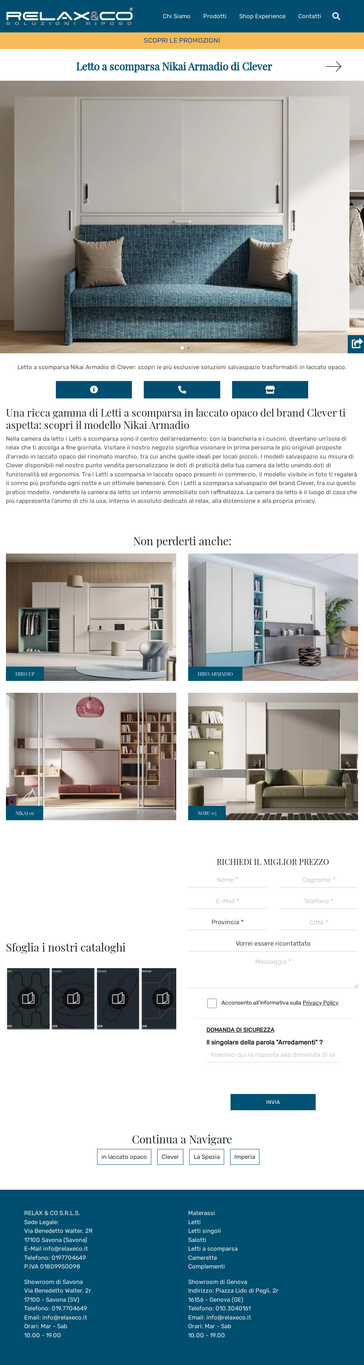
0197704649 (68, 1257)
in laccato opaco (124, 1156)
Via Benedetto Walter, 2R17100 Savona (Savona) (58, 1235)
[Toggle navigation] (336, 16)
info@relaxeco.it (65, 1248)
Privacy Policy (321, 1002)
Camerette (202, 1257)
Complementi (206, 1266)
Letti (194, 1222)
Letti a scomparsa (213, 1248)
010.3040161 (233, 1308)
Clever (170, 1156)
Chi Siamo (177, 16)
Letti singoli (204, 1230)
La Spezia (207, 1156)
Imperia (244, 1156)
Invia (273, 1102)
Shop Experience (262, 16)
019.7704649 (69, 1308)
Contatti (309, 16)
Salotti (197, 1240)
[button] (182, 347)
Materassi (201, 1213)
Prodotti (215, 16)
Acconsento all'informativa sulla (280, 1002)
